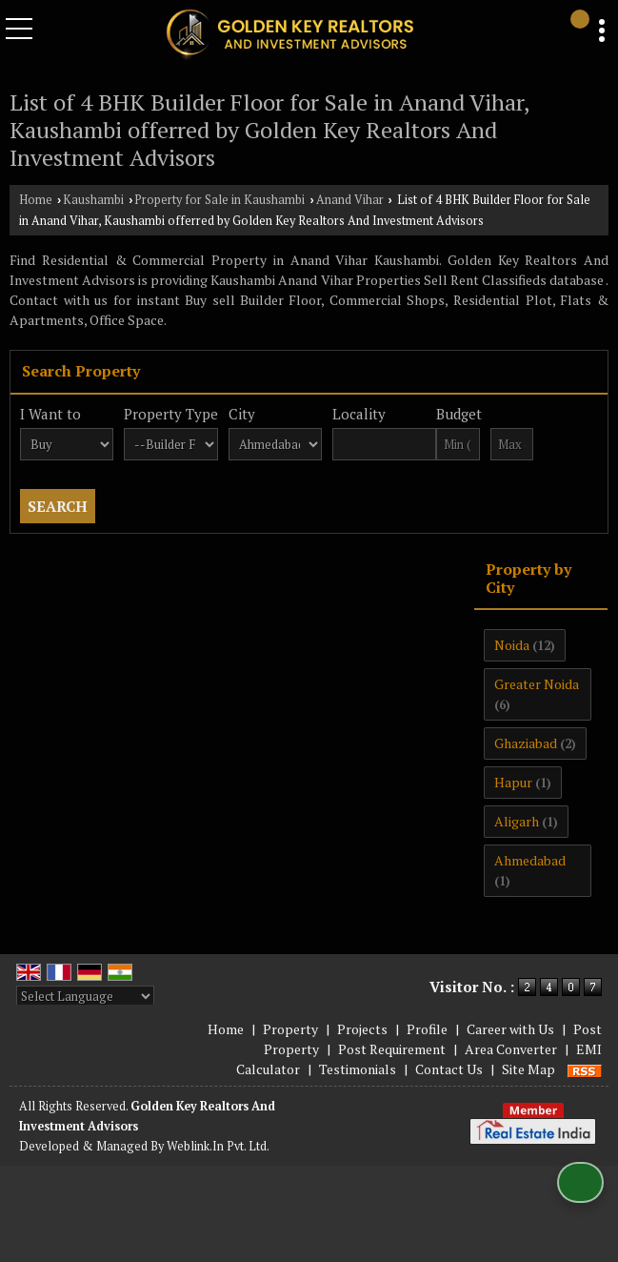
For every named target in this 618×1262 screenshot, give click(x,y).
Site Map (528, 1069)
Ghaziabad (525, 743)
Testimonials (357, 1069)
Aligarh (516, 821)
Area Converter (511, 1049)
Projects (362, 1029)
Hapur (513, 782)
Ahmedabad (530, 860)
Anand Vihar (350, 200)
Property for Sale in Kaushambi (219, 200)
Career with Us (510, 1029)
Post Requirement (392, 1049)
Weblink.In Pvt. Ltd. (218, 1146)
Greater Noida (536, 684)
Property (290, 1029)
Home (35, 200)
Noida (511, 645)
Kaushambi (93, 200)
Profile (427, 1029)
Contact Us (449, 1069)
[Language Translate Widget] (85, 996)
